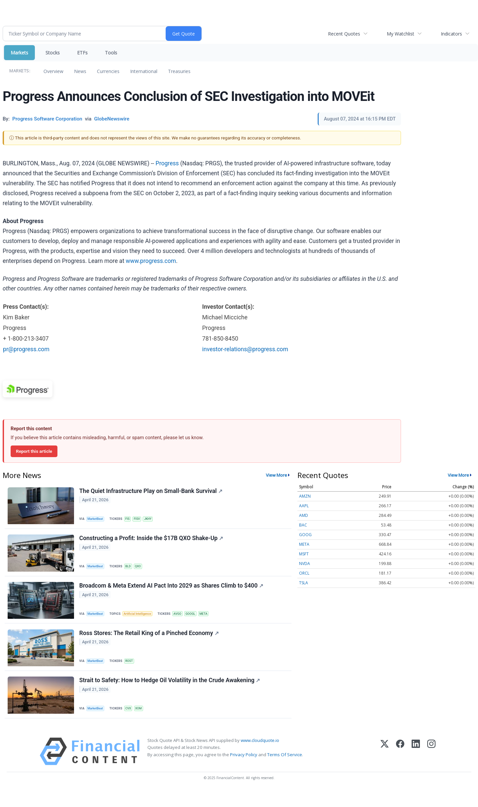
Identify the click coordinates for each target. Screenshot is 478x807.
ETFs (82, 52)
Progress (167, 163)
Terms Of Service (284, 770)
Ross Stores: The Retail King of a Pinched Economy (150, 643)
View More (276, 475)
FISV (141, 520)
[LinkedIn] (416, 767)
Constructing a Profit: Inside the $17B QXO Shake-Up (152, 542)
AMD (303, 515)
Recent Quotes (344, 34)
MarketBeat (97, 520)
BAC (303, 525)
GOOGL (198, 621)
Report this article (34, 451)
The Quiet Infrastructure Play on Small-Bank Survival (151, 492)
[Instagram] (431, 767)
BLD (131, 570)
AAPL (304, 506)
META (212, 621)
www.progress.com (151, 261)
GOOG (305, 534)
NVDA (304, 563)
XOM (143, 722)
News (80, 71)
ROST (132, 671)
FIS (130, 520)
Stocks (52, 52)
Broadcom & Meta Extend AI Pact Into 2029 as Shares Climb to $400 (172, 593)
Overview (53, 71)
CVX (131, 722)
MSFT (304, 554)
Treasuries (179, 71)
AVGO (183, 621)
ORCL (304, 573)
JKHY (154, 520)
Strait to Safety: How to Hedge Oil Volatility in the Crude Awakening (170, 694)
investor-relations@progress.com (245, 349)
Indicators (451, 34)
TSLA (303, 583)
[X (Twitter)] (384, 767)
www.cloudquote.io (260, 757)
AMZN (305, 496)
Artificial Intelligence (141, 621)
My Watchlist (400, 34)
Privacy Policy (243, 770)
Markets (19, 52)
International (143, 71)
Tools (111, 52)
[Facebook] (400, 767)
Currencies (108, 71)
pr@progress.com (26, 349)
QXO (142, 570)
